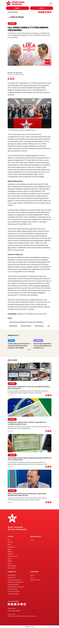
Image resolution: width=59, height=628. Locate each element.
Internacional (11, 547)
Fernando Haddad (26, 326)
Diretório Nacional (13, 589)
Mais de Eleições (12, 360)
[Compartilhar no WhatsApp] (13, 79)
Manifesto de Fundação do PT (16, 582)
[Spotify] (50, 12)
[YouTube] (46, 12)
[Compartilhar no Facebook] (8, 79)
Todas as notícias (16, 17)
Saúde (11, 340)
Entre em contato (35, 580)
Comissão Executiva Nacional (16, 587)
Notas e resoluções (15, 527)
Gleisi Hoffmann (39, 326)
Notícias (10, 536)
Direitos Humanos (12, 556)
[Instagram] (41, 12)
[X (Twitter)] (44, 12)
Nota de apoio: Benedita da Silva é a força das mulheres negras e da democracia (44, 346)
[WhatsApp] (48, 12)
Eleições (12, 383)
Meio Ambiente (12, 565)
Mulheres (38, 340)
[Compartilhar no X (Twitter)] (11, 79)
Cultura (10, 558)
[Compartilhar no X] (48, 395)
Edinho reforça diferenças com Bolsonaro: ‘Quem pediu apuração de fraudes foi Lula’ (27, 494)
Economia (10, 542)
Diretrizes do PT (35, 536)
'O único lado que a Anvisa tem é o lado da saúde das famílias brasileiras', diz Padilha (19, 346)
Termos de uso (11, 608)
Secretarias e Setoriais (14, 591)
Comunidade (34, 571)
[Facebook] (39, 12)
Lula (48, 326)
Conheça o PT (12, 571)
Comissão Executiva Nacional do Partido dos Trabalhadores (26, 322)
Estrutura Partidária (13, 584)
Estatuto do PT (12, 577)
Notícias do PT (12, 568)
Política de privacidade (14, 610)
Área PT (17, 8)
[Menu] (51, 3)
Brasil (9, 544)
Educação (10, 554)
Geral (31, 540)
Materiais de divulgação (17, 529)
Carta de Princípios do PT (14, 580)
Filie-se (41, 8)
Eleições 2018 (13, 326)
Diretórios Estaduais (13, 594)
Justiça (9, 563)
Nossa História (12, 575)
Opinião (10, 561)
